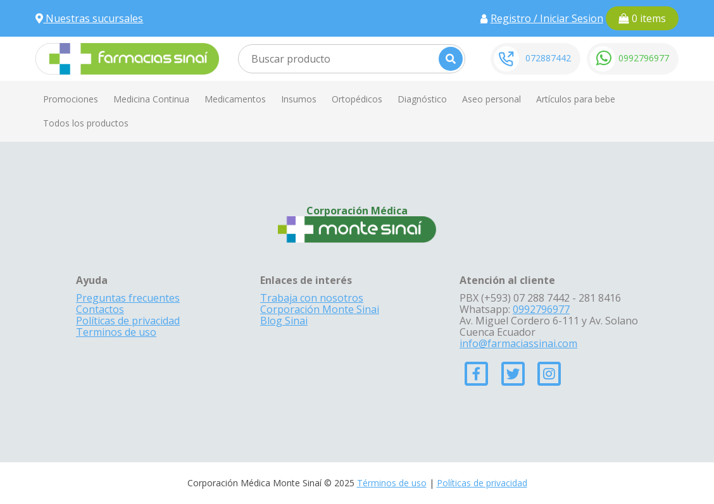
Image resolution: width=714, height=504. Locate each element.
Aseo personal (491, 99)
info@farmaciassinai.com (518, 343)
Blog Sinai (284, 321)
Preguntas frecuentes (128, 298)
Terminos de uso (116, 332)
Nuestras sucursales (89, 18)
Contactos (100, 309)
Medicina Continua (151, 99)
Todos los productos (85, 123)
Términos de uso (392, 483)
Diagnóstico (422, 99)
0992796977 (643, 58)
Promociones (70, 99)
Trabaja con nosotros (311, 298)
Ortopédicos (357, 99)
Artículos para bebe (575, 99)
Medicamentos (235, 99)
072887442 (548, 58)
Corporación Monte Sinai (319, 309)
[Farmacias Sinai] (127, 58)
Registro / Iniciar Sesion (547, 18)
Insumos (298, 99)
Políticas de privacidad (128, 321)
